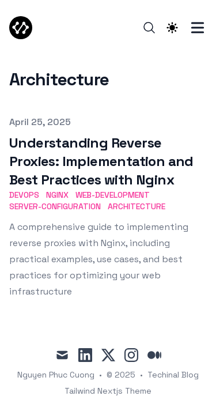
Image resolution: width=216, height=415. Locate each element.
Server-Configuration (55, 206)
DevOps (24, 195)
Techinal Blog (173, 374)
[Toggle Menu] (197, 27)
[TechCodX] (24, 27)
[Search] (149, 28)
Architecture (136, 206)
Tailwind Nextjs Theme (108, 391)
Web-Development (112, 195)
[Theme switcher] (172, 28)
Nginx (57, 195)
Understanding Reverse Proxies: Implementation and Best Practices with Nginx (101, 161)
